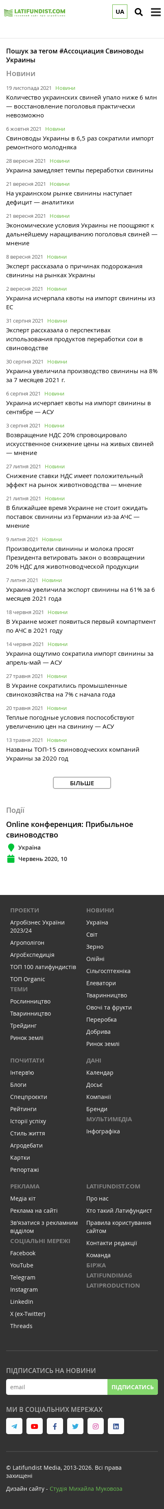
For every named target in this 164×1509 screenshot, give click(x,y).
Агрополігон (27, 942)
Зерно (94, 946)
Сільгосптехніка (108, 971)
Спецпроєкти (28, 1097)
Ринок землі (27, 1037)
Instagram (24, 1289)
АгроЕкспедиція (32, 955)
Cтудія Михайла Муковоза (86, 1488)
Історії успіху (28, 1121)
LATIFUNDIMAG (109, 1275)
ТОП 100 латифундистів (43, 967)
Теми (19, 989)
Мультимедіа (109, 1119)
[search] (139, 12)
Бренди (96, 1109)
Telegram (22, 1277)
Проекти (24, 910)
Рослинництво (30, 1001)
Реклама (24, 1186)
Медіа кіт (23, 1198)
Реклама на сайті (34, 1210)
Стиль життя (27, 1133)
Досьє (94, 1084)
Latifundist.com (113, 1186)
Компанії (98, 1097)
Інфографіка (103, 1131)
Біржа (96, 1265)
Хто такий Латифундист (119, 1210)
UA (120, 11)
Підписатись (133, 1387)
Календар (100, 1072)
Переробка (101, 1019)
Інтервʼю (22, 1072)
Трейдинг (23, 1025)
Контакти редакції (111, 1243)
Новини (65, 87)
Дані (93, 1060)
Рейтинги (23, 1109)
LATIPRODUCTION (113, 1285)
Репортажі (24, 1169)
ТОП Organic (27, 979)
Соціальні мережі (40, 1241)
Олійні (95, 959)
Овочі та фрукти (109, 1007)
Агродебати (26, 1145)
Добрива (98, 1031)
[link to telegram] (14, 1426)
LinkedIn (21, 1301)
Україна (97, 922)
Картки (20, 1157)
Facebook (22, 1253)
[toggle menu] (156, 12)
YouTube (21, 1265)
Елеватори (101, 983)
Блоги (18, 1084)
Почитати (27, 1060)
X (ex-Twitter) (27, 1314)
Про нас (97, 1198)
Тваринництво (30, 1013)
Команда (98, 1255)
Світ (92, 934)
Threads (21, 1326)
